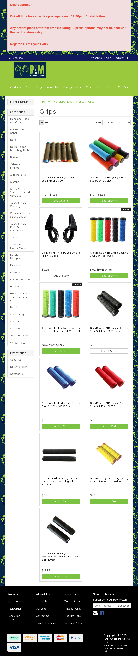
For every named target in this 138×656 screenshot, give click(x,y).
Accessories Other (17, 131)
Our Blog (41, 608)
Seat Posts (16, 328)
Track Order (14, 608)
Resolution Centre (13, 617)
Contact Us (92, 87)
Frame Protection (20, 279)
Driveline (15, 265)
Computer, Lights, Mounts (19, 246)
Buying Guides (72, 87)
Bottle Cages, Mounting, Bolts (19, 148)
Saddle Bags (17, 314)
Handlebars (17, 286)
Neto (106, 651)
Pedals (14, 307)
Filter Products (20, 102)
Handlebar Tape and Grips (19, 120)
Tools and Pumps (20, 335)
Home (108, 87)
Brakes (14, 157)
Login (107, 57)
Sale (28, 87)
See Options (61, 200)
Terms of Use (72, 601)
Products (15, 87)
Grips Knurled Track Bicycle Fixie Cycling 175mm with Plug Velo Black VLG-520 (60, 481)
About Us (52, 87)
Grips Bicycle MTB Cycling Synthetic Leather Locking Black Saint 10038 (60, 556)
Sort (98, 122)
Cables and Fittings (16, 166)
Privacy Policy (72, 608)
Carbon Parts (18, 174)
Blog (39, 87)
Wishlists (96, 57)
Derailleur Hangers (15, 257)
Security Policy (73, 623)
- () (123, 87)
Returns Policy (19, 366)
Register (119, 57)
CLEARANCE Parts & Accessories (18, 227)
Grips (91, 101)
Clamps (14, 181)
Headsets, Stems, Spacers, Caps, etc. (20, 297)
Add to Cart (61, 426)
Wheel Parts (17, 342)
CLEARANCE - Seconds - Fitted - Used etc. (20, 192)
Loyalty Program (46, 623)
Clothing (15, 237)
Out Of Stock (61, 275)
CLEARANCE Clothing (18, 204)
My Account (14, 601)
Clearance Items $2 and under (20, 215)
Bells (13, 139)
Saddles (14, 321)
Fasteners (16, 272)
